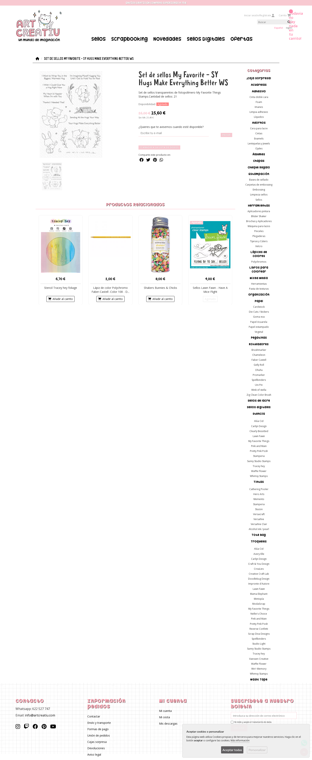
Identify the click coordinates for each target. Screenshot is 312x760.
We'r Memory (258, 668)
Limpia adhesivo (259, 112)
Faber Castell (259, 360)
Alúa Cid (258, 421)
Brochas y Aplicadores (259, 221)
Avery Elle (259, 553)
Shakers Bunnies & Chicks (160, 287)
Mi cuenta (165, 711)
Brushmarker (259, 350)
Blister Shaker (258, 216)
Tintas (259, 481)
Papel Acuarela (258, 321)
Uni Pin (259, 385)
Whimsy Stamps (259, 476)
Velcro (258, 246)
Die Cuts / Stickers (259, 311)
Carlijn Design (259, 426)
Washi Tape (258, 679)
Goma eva (259, 316)
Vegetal (259, 331)
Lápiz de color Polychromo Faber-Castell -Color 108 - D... (110, 289)
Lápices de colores (259, 253)
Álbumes (259, 154)
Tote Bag (259, 535)
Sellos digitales (259, 407)
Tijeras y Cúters (258, 241)
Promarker (259, 374)
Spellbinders (259, 379)
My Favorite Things (258, 441)
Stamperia (259, 456)
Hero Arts (258, 494)
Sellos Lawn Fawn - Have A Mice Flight (210, 289)
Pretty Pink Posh (259, 451)
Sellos (98, 39)
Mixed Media (259, 277)
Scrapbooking (129, 39)
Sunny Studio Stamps (258, 461)
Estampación (259, 174)
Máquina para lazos (259, 226)
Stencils (259, 413)
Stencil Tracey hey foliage (60, 287)
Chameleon (258, 355)
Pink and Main (259, 446)
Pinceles (258, 231)
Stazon (259, 509)
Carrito (285, 15)
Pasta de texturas (259, 288)
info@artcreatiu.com (40, 715)
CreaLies (259, 568)
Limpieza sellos (258, 194)
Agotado (210, 299)
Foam (259, 101)
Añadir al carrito (60, 299)
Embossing (259, 189)
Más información (240, 740)
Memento (259, 499)
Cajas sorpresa (96, 742)
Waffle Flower (258, 471)
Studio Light (258, 643)
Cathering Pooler (258, 489)
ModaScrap (258, 603)
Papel (259, 301)
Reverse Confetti (259, 628)
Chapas (258, 160)
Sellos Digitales (206, 39)
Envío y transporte (99, 723)
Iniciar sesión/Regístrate (259, 15)
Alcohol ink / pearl (259, 529)
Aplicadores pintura (259, 211)
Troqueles (259, 541)
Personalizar (257, 750)
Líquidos (259, 117)
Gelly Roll (259, 364)
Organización (258, 294)
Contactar (93, 716)
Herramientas (259, 205)
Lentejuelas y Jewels (259, 143)
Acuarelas (259, 84)
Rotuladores (259, 344)
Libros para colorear (258, 269)
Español (278, 27)
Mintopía (259, 598)
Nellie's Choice (259, 613)
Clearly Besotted (259, 431)
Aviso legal (94, 754)
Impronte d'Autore (258, 583)
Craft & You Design (258, 563)
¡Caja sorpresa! (259, 78)
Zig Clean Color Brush (259, 394)
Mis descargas (168, 723)
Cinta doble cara (259, 97)
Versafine (259, 519)
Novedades (167, 39)
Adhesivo (259, 91)
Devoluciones (96, 748)
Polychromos (258, 261)
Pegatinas (259, 337)
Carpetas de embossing (258, 184)
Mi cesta (164, 717)
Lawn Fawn (259, 436)
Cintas (258, 133)
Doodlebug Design (258, 578)
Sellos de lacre (259, 400)
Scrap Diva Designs (259, 633)
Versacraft (259, 514)
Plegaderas (259, 236)
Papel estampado (259, 326)
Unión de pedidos (98, 735)
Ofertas (241, 39)
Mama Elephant (258, 593)
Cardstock (259, 306)
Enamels (258, 138)
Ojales (258, 148)
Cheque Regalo (259, 167)
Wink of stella (258, 390)
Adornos (259, 122)
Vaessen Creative (258, 658)
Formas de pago (97, 729)
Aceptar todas (232, 750)
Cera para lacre (259, 128)
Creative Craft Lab (259, 573)
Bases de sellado (258, 179)
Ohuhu (259, 369)
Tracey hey (259, 466)
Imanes (259, 106)
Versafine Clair (259, 524)
